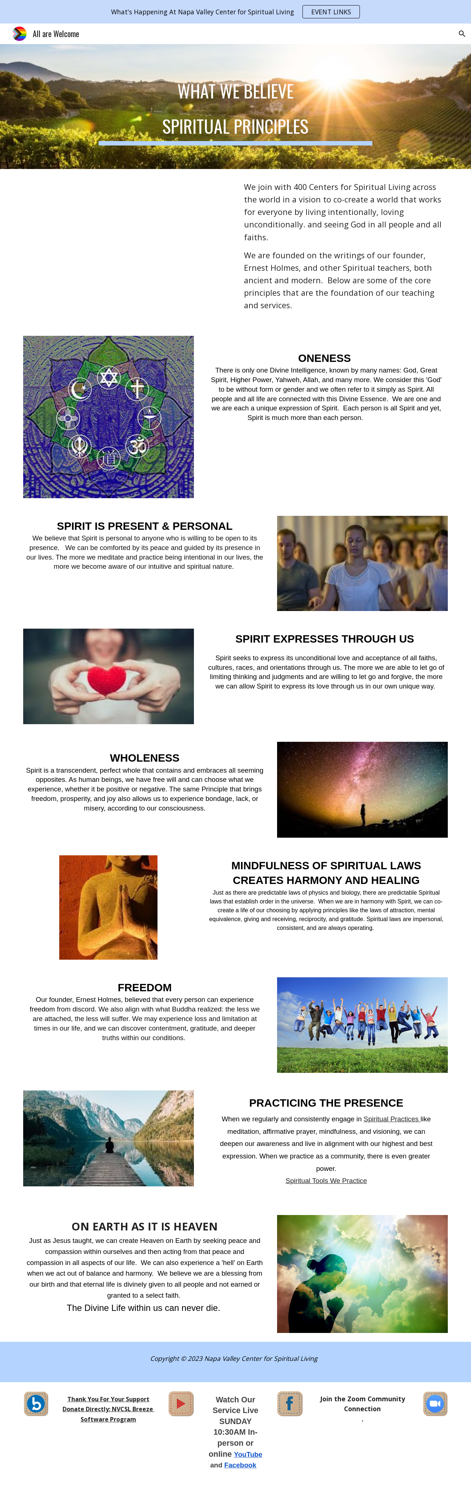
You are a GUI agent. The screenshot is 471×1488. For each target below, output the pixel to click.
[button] (462, 34)
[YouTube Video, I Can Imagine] (126, 248)
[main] (235, 106)
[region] (235, 12)
